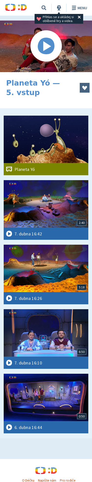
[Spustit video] (46, 46)
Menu (78, 7)
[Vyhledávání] (44, 8)
